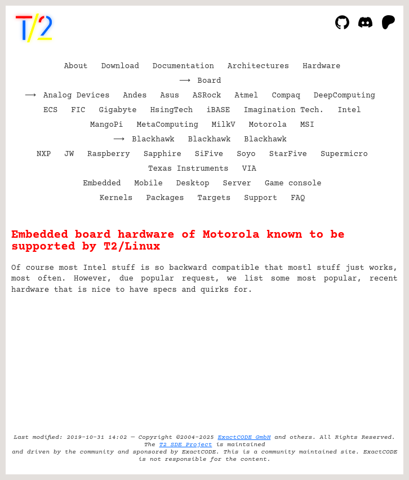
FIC (78, 110)
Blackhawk (153, 139)
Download (120, 66)
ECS (50, 110)
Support (260, 198)
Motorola (268, 125)
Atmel (246, 95)
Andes (135, 95)
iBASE (218, 110)
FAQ (298, 198)
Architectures (258, 66)
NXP (44, 154)
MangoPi (106, 125)
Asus (170, 95)
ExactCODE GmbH (243, 437)
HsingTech (171, 110)
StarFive (288, 154)
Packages (165, 198)
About (76, 66)
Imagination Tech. (283, 110)
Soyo (246, 154)
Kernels (116, 198)
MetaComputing (167, 125)
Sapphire (162, 154)
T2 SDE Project (185, 444)
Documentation (183, 66)
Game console (293, 183)
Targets (214, 198)
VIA (249, 169)
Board (209, 81)
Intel (349, 110)
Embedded (102, 183)
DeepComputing (344, 95)
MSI (307, 125)
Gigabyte (117, 110)
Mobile (148, 183)
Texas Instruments (188, 169)
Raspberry (108, 154)
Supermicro (344, 154)
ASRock (207, 95)
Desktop (193, 183)
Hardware (321, 66)
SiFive (209, 154)
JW (69, 154)
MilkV (223, 125)
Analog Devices (76, 95)
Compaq (286, 95)
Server (237, 183)
